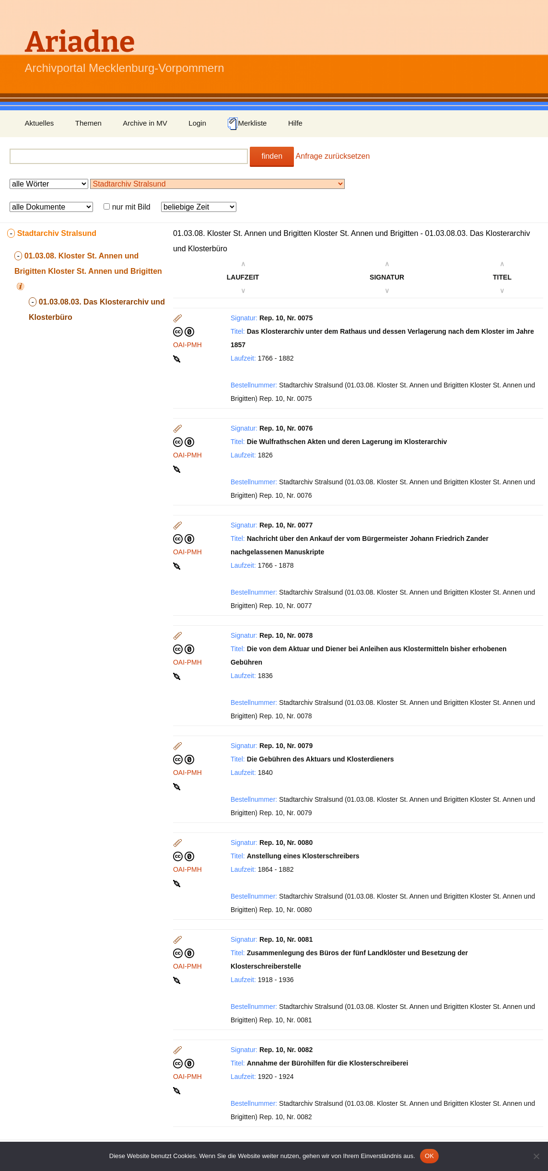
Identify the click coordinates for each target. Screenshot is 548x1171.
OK (429, 1155)
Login (197, 123)
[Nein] (536, 1156)
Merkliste (247, 123)
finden (271, 156)
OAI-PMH (187, 345)
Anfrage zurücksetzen (333, 156)
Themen (88, 123)
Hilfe (295, 123)
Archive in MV (145, 123)
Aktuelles (39, 123)
